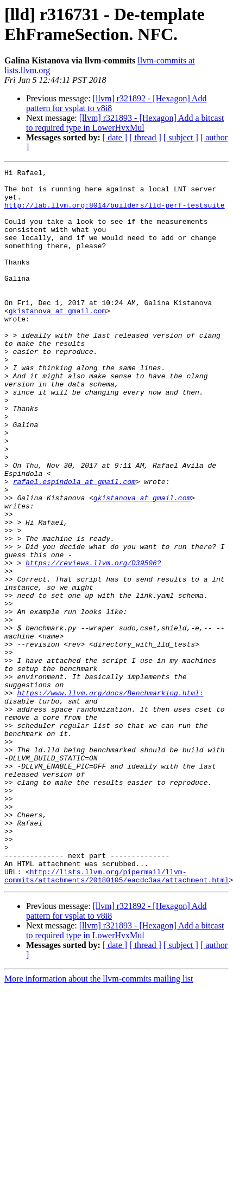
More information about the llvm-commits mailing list (98, 1121)
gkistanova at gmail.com (57, 340)
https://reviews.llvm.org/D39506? (93, 642)
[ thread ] (145, 137)
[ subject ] (180, 137)
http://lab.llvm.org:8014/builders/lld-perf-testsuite (114, 213)
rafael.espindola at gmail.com (74, 545)
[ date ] (115, 137)
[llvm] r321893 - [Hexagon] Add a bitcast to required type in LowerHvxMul (125, 122)
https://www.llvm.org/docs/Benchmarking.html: (110, 798)
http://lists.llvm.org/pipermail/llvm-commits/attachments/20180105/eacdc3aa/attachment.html (116, 1018)
